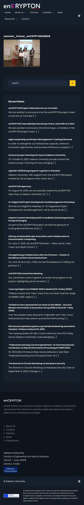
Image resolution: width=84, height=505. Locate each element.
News (9, 437)
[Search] (73, 83)
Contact (10, 429)
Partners (10, 433)
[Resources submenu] (16, 19)
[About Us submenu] (25, 12)
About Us (19, 12)
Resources (10, 18)
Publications (12, 440)
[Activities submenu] (53, 12)
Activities (47, 12)
